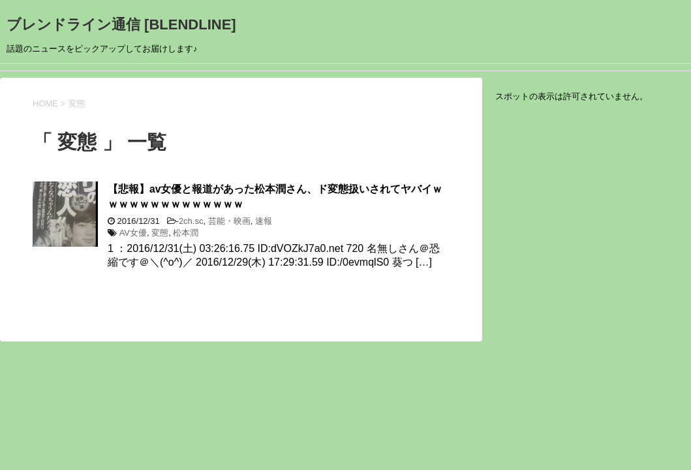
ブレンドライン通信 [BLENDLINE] (121, 24)
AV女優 (133, 233)
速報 (263, 221)
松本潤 (185, 233)
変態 (159, 233)
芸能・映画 (229, 221)
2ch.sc (191, 221)
